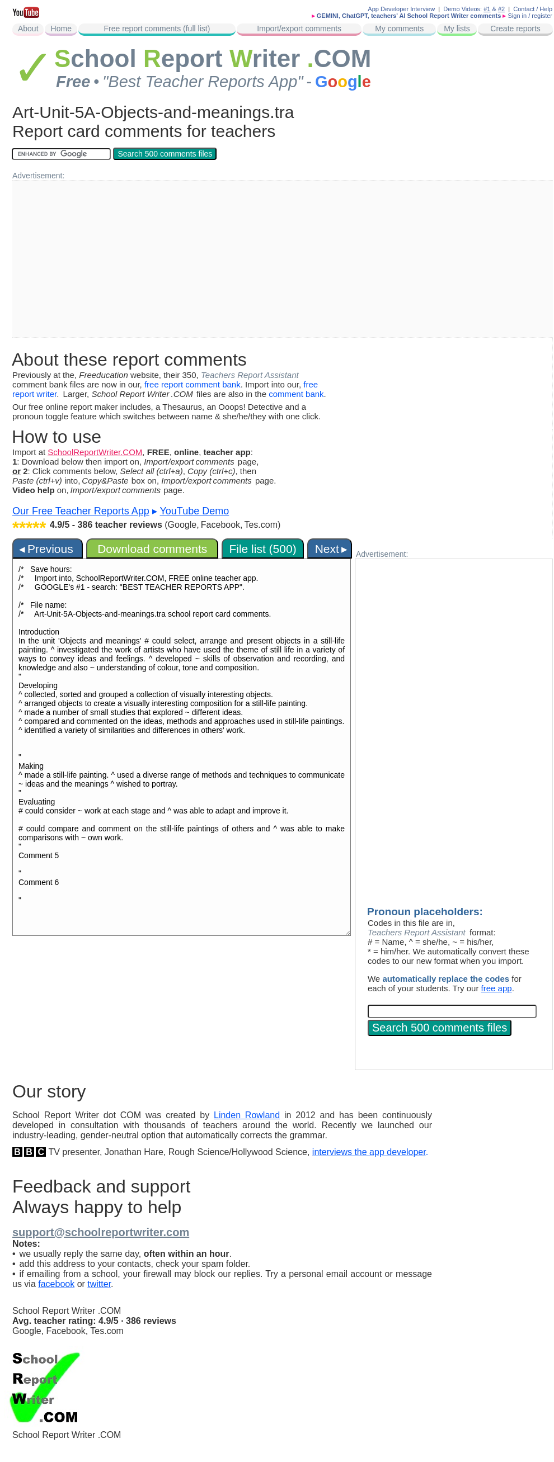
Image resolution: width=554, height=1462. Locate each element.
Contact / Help (532, 9)
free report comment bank (192, 384)
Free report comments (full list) (157, 28)
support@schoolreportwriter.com (100, 1232)
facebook (56, 1284)
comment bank (296, 394)
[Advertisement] (240, 259)
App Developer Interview (401, 9)
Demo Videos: (466, 9)
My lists (457, 28)
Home (61, 28)
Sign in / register (530, 15)
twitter (99, 1284)
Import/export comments (299, 28)
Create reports (515, 28)
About (28, 28)
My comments (399, 28)
